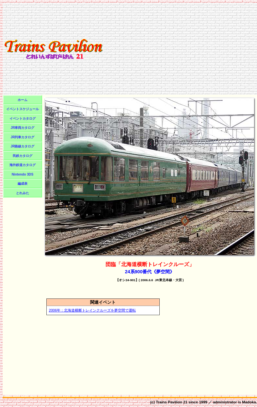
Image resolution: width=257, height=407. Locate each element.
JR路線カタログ (23, 146)
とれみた (22, 193)
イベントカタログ (22, 118)
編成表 (22, 183)
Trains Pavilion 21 (171, 402)
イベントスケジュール (22, 109)
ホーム (22, 100)
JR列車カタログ (23, 137)
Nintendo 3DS (22, 174)
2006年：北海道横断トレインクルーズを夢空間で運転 (92, 310)
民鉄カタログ (22, 156)
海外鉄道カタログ (22, 165)
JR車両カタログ (23, 127)
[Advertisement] (180, 48)
